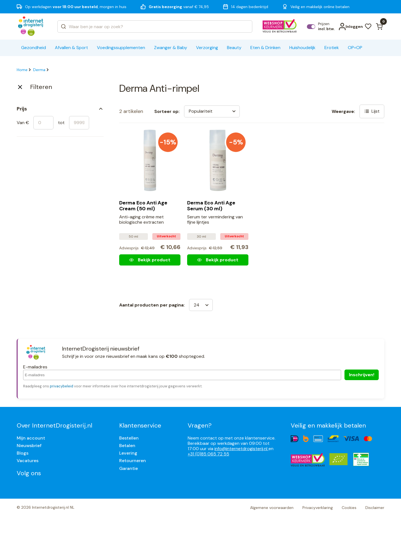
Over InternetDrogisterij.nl (54, 425)
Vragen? (200, 425)
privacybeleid (61, 386)
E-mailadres (35, 367)
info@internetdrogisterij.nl (241, 449)
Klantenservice (140, 425)
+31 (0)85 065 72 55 (208, 454)
